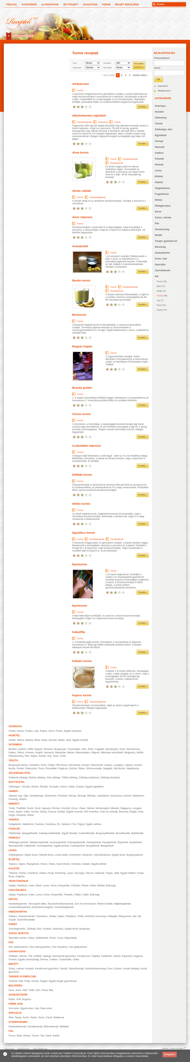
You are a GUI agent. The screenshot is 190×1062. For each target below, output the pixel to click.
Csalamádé (65, 959)
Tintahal (13, 981)
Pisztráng (60, 873)
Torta (55, 755)
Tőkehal (13, 873)
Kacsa (20, 730)
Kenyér (85, 765)
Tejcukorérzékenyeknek (60, 903)
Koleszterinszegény (42, 907)
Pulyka (28, 730)
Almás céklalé (81, 190)
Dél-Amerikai (91, 811)
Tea (158, 300)
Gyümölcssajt (76, 968)
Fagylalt (99, 749)
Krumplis (54, 786)
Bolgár (133, 811)
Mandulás (60, 752)
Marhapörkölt (16, 845)
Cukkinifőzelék (87, 833)
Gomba (13, 959)
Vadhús (159, 152)
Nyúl (68, 740)
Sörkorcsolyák (94, 768)
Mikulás (91, 795)
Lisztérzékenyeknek (19, 907)
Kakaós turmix (82, 661)
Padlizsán (106, 956)
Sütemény (161, 117)
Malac (61, 740)
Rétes (81, 768)
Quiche (73, 768)
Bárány (29, 740)
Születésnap (36, 795)
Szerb (30, 808)
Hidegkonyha (162, 205)
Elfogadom (169, 1054)
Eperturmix (79, 564)
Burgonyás (60, 749)
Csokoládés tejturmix (86, 445)
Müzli (38, 885)
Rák (21, 981)
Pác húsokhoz (60, 946)
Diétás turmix (81, 503)
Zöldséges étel (163, 129)
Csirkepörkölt (77, 845)
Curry (60, 937)
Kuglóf (38, 752)
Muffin (140, 752)
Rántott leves (46, 854)
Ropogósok (33, 863)
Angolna (20, 876)
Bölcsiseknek (51, 1026)
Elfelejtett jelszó (164, 91)
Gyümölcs (57, 928)
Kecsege (79, 873)
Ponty (51, 873)
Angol (12, 815)
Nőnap (72, 795)
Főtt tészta (61, 765)
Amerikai (21, 815)
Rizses (35, 786)
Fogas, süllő (112, 873)
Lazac (70, 873)
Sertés (12, 740)
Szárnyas (160, 105)
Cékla (76, 959)
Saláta (42, 873)
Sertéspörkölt (93, 842)
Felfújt (51, 765)
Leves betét (61, 854)
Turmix (160, 295)
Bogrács (26, 999)
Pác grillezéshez (78, 946)
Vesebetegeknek (18, 903)
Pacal (44, 990)
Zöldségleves (16, 854)
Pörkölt (159, 164)
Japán (19, 811)
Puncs (160, 281)
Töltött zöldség (69, 777)
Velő (24, 990)
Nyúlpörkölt (135, 842)
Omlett (20, 768)
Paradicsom (83, 956)
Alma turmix (80, 152)
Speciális (160, 264)
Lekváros (49, 752)
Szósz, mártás (163, 217)
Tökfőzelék (15, 833)
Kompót (29, 968)
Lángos (108, 765)
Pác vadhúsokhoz (18, 946)
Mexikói (115, 808)
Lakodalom (103, 795)
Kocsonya (101, 916)
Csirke (12, 730)
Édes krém (46, 1008)
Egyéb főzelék (69, 833)
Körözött (89, 916)
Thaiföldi (20, 808)
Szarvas (39, 824)
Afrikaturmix (80, 83)
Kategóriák (29, 4)
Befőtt (158, 235)
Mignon (96, 752)
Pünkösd (62, 795)
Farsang (13, 799)
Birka (37, 740)
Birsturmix (79, 314)
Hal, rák (136, 916)
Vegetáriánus (162, 188)
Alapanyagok (50, 4)
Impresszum (23, 1049)
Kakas (43, 730)
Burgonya (84, 928)
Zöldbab (13, 956)
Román (56, 808)
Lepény (128, 765)
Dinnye (44, 959)
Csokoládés (73, 749)
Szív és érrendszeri (85, 903)
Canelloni (34, 765)
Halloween (138, 795)
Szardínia (32, 873)
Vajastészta (132, 768)
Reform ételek (105, 903)
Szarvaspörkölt (58, 842)
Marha (20, 740)
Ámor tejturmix (82, 217)
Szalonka (50, 824)
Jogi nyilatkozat (40, 1049)
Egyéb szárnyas (73, 730)
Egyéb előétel (98, 863)
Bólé (159, 286)
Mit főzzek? (70, 4)
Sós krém (14, 1008)
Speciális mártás (18, 937)
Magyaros (125, 808)
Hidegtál (112, 916)
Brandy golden (82, 387)
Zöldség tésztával (110, 777)
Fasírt (49, 1017)
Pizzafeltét (51, 768)
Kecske (53, 740)
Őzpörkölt (122, 842)
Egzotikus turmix (83, 532)
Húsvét (127, 795)
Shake (160, 291)
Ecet (110, 968)
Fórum (106, 4)
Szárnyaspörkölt (76, 842)
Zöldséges (14, 786)
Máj (51, 990)
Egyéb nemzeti (74, 811)
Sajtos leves (31, 854)
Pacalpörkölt (109, 842)
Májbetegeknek (122, 903)
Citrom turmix (81, 414)
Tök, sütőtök (35, 956)
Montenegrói (102, 808)
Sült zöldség (53, 777)
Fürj (73, 824)
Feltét (92, 885)
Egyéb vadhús (93, 824)
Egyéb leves (118, 854)
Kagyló (44, 981)
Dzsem (118, 968)
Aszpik (12, 919)
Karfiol (116, 956)
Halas (72, 786)
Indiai (27, 811)
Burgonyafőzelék (105, 833)
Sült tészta (119, 768)
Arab (140, 811)
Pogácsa (63, 768)
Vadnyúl (65, 824)
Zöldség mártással (89, 777)
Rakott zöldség (37, 777)
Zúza (11, 990)
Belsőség (160, 246)
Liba (36, 730)
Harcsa (89, 873)
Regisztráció (163, 86)
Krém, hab (161, 258)
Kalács (12, 752)
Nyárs (12, 999)
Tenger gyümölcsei (166, 241)
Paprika (96, 956)
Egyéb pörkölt (61, 845)
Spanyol (46, 808)
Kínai (11, 811)
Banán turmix (81, 280)
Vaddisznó (28, 824)
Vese (18, 990)
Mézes (70, 752)
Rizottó (44, 786)
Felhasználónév (161, 58)
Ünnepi (159, 141)
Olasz (82, 808)
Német (90, 808)
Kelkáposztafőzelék (49, 833)
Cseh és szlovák (109, 811)
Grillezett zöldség (18, 777)
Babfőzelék (137, 833)
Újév (26, 795)
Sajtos (33, 755)
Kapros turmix (82, 695)
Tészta (158, 123)
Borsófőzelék (123, 833)
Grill (18, 999)
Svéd (37, 808)
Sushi (26, 1017)
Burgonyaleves (135, 854)
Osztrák (65, 808)
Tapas (18, 1017)
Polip (27, 981)
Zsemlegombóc (17, 928)
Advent (22, 799)
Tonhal (22, 873)
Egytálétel (160, 135)
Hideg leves (124, 916)
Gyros (41, 1017)
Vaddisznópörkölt (38, 842)
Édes (91, 749)
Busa (11, 876)
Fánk (43, 765)
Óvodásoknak (116, 163)
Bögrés (39, 749)
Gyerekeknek (162, 270)
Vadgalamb (15, 824)
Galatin (86, 863)
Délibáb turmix (82, 474)
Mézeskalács (83, 752)
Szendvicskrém (26, 916)
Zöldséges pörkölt (18, 842)
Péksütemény (16, 755)
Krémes (29, 752)
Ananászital (80, 246)
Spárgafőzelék (30, 833)
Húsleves (87, 854)
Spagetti (107, 768)
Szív (37, 990)
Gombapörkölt (44, 845)
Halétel (159, 182)
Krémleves (75, 854)
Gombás (76, 863)
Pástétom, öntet (25, 885)
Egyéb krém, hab (29, 1008)
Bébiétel (64, 1026)
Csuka (140, 873)
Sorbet (42, 755)
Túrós (63, 755)
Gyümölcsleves (102, 854)
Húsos (63, 786)
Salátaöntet (42, 937)
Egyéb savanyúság (28, 959)
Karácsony (103, 122)
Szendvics (42, 916)
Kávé (159, 305)
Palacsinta (30, 768)
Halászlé (99, 873)
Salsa (31, 937)
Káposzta (127, 956)
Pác (157, 223)
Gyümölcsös (133, 749)
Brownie (48, 749)
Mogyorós (129, 752)
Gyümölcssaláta (26, 919)
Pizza (41, 768)
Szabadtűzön (162, 252)
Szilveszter (50, 795)
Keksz (20, 752)
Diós (84, 749)
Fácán (59, 730)
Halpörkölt (30, 845)
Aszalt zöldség (131, 968)
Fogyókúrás (162, 194)
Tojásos (13, 863)
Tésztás (25, 786)
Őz (58, 824)
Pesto (52, 937)
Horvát (34, 811)
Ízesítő (63, 968)
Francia (52, 811)
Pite (27, 755)
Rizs (39, 928)
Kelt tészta (74, 765)
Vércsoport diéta (37, 903)
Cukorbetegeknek (97, 197)
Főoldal (11, 4)
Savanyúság (162, 229)
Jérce (51, 730)
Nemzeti (159, 147)
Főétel (84, 885)
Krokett (47, 928)
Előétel (159, 176)
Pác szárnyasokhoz (40, 946)
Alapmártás (70, 937)
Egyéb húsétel (80, 740)
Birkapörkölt (107, 845)
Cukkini (53, 959)
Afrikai (30, 815)
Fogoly (80, 824)
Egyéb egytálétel (94, 786)
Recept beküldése (127, 4)
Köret (158, 211)
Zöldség (31, 928)
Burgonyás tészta (18, 765)
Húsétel (159, 111)
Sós (49, 755)
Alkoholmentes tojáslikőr (89, 115)
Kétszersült (97, 765)
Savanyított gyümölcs (64, 956)
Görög (43, 811)
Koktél (160, 310)
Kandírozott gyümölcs (47, 968)
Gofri (122, 749)
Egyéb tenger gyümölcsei (63, 981)
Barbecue (59, 1017)
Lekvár (20, 968)
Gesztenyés (111, 749)
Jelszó (157, 68)
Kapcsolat (9, 1049)
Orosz (74, 808)
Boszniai (123, 811)
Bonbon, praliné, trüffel (21, 749)
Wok (11, 1017)
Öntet (81, 916)
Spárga (47, 956)
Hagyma (137, 956)
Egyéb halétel (127, 873)
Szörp (12, 968)
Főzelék (159, 158)
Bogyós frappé (82, 346)
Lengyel (137, 808)
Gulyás (80, 786)
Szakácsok (90, 4)
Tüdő (31, 990)
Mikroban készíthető (112, 752)
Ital (156, 276)
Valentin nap (15, 795)
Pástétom (71, 916)
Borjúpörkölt (92, 845)
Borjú (44, 740)
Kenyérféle (64, 885)
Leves (158, 170)
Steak (33, 1017)
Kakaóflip (78, 632)
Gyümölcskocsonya (95, 968)
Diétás (158, 199)
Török (12, 808)
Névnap (81, 795)
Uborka (23, 956)
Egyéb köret (71, 928)
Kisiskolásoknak (84, 122)
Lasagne (118, 765)
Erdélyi (61, 811)
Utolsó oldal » (140, 75)
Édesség (111, 885)
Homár (35, 981)
